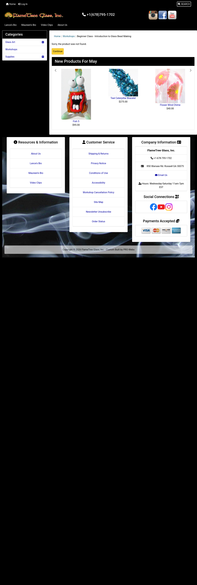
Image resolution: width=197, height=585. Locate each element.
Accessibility (98, 182)
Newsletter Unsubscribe (98, 211)
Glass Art (24, 42)
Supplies (24, 56)
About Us (62, 25)
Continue (58, 51)
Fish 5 (76, 121)
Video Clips (47, 25)
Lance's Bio (11, 25)
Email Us (161, 175)
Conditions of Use (98, 173)
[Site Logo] (34, 15)
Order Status (98, 221)
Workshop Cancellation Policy (98, 192)
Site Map (98, 202)
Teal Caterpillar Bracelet (123, 98)
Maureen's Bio (28, 25)
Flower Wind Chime (170, 105)
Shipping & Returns (98, 153)
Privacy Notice (98, 163)
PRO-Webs (129, 249)
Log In (23, 4)
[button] (184, 4)
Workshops (69, 36)
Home (11, 4)
